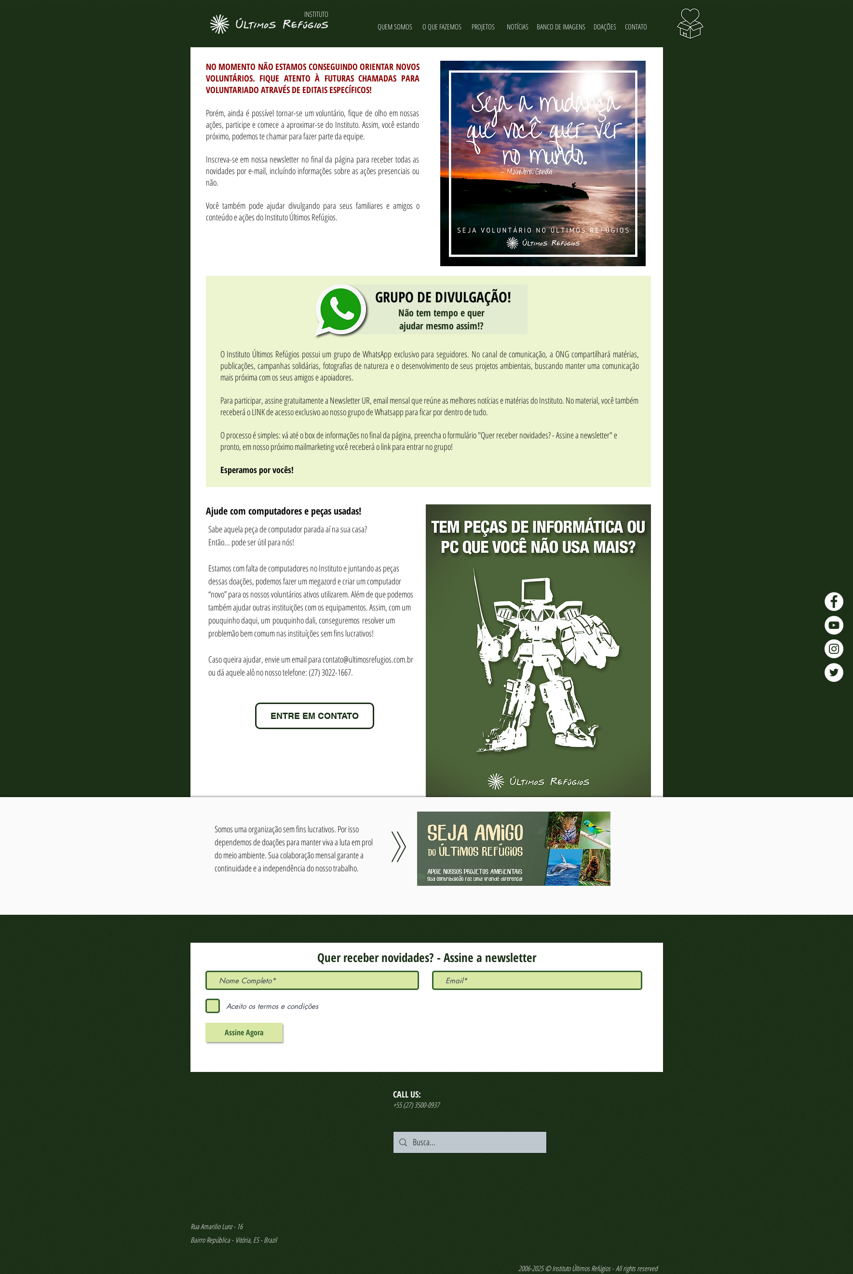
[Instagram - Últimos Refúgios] (834, 648)
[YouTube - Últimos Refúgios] (834, 625)
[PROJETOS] (483, 27)
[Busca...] (469, 1142)
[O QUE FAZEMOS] (442, 27)
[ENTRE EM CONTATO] (314, 716)
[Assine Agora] (244, 1032)
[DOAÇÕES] (605, 27)
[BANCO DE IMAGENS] (561, 27)
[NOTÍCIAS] (518, 27)
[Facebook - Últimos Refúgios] (834, 601)
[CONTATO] (636, 27)
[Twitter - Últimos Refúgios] (834, 672)
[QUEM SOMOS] (395, 27)
